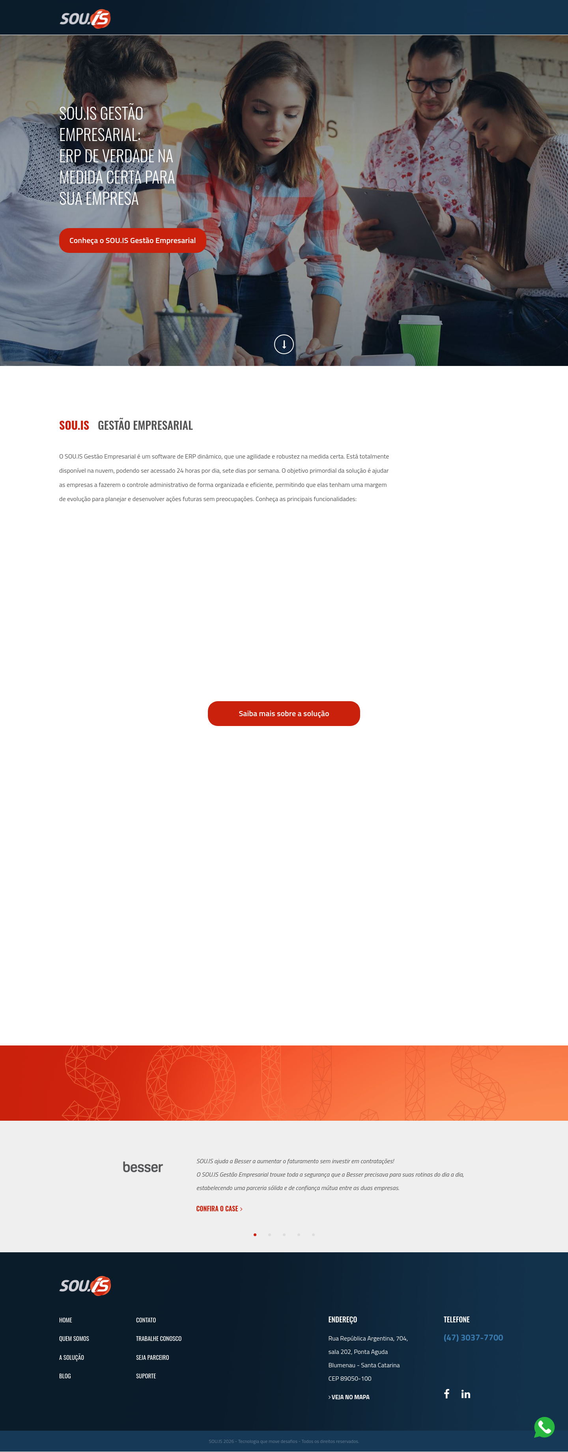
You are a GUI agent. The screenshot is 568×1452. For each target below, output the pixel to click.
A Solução (356, 19)
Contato (434, 19)
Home (65, 1320)
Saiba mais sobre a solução (284, 713)
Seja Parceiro (152, 1357)
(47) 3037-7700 (473, 1337)
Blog (397, 19)
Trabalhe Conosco (158, 1339)
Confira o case (219, 1209)
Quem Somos (308, 19)
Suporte (487, 18)
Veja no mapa (349, 1397)
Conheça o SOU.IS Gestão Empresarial (132, 240)
